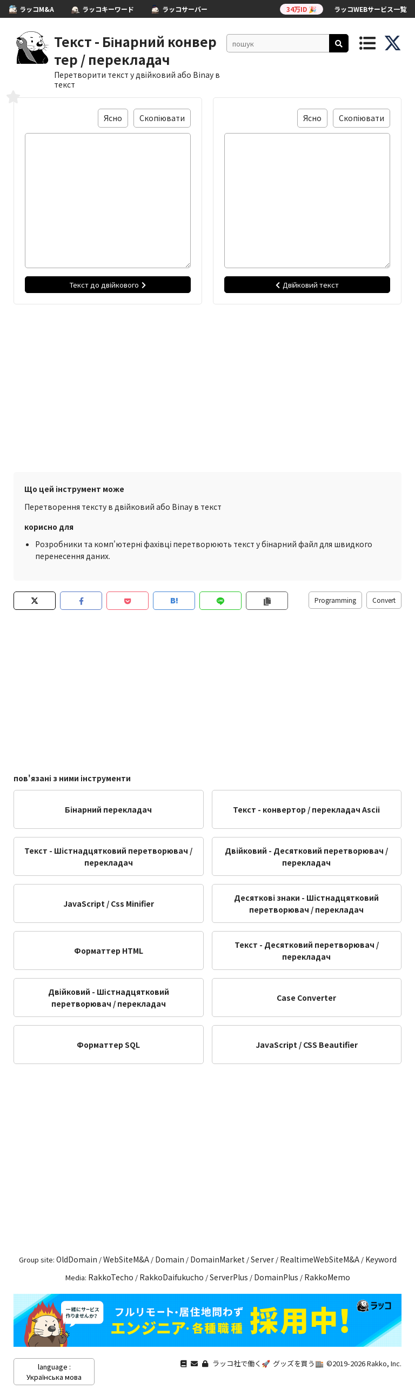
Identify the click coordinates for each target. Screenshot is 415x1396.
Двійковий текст (307, 285)
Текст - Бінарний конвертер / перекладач (135, 50)
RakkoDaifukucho (171, 1277)
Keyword (381, 1259)
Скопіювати (162, 117)
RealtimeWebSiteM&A (319, 1259)
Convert (384, 599)
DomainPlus (276, 1277)
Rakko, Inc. (384, 1363)
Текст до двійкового (108, 285)
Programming (335, 599)
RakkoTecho (110, 1277)
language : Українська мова (54, 1371)
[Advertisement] (207, 385)
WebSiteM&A (126, 1259)
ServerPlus (229, 1277)
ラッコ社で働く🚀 (241, 1363)
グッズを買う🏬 (298, 1363)
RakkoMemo (327, 1277)
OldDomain (76, 1259)
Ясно (113, 117)
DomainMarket (217, 1259)
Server (262, 1259)
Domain (169, 1259)
